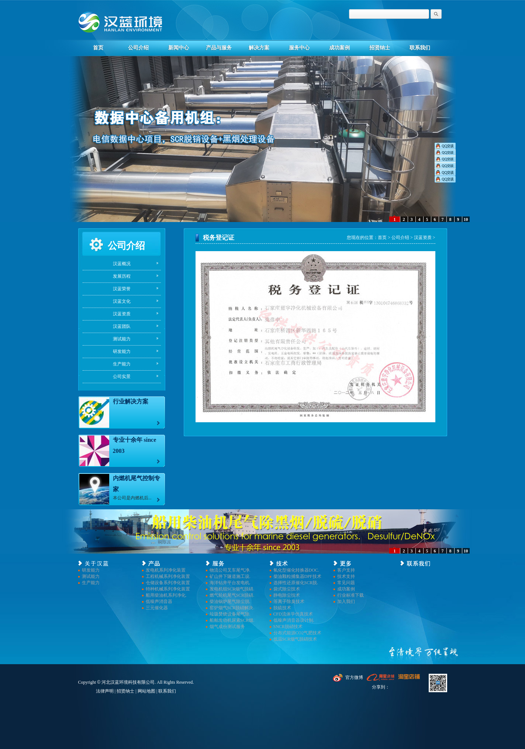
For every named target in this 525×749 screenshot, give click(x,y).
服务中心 (299, 48)
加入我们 (346, 601)
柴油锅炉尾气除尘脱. (230, 601)
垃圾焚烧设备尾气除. (230, 614)
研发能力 (122, 351)
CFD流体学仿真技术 (293, 614)
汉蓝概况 (122, 263)
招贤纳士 (379, 48)
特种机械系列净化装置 (168, 589)
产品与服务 (219, 48)
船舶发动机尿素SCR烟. (232, 620)
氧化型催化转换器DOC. (296, 570)
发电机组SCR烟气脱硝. (232, 589)
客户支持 (346, 570)
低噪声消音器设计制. (293, 620)
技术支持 (346, 576)
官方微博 (354, 677)
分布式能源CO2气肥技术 (297, 632)
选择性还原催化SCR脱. (295, 582)
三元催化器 (157, 607)
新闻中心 (178, 48)
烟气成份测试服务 (227, 626)
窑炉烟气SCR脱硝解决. (232, 607)
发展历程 (122, 276)
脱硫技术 (282, 607)
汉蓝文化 (122, 301)
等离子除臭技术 (288, 601)
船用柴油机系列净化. (166, 595)
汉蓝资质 (122, 313)
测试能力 (122, 338)
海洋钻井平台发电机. (230, 582)
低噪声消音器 (159, 601)
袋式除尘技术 (286, 589)
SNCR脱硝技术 (288, 626)
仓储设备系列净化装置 (168, 582)
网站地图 (146, 691)
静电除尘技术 (286, 595)
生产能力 (122, 364)
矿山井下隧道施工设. (230, 576)
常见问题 (346, 582)
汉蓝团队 (122, 326)
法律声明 (105, 691)
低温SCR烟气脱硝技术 (295, 639)
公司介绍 (138, 48)
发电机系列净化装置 (166, 570)
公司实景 (122, 376)
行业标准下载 (350, 595)
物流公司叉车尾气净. (230, 570)
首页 (98, 48)
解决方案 (259, 48)
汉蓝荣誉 (122, 288)
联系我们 (420, 48)
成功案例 (339, 48)
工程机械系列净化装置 (168, 576)
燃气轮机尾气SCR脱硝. (232, 595)
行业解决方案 (130, 401)
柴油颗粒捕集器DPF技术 (297, 576)
